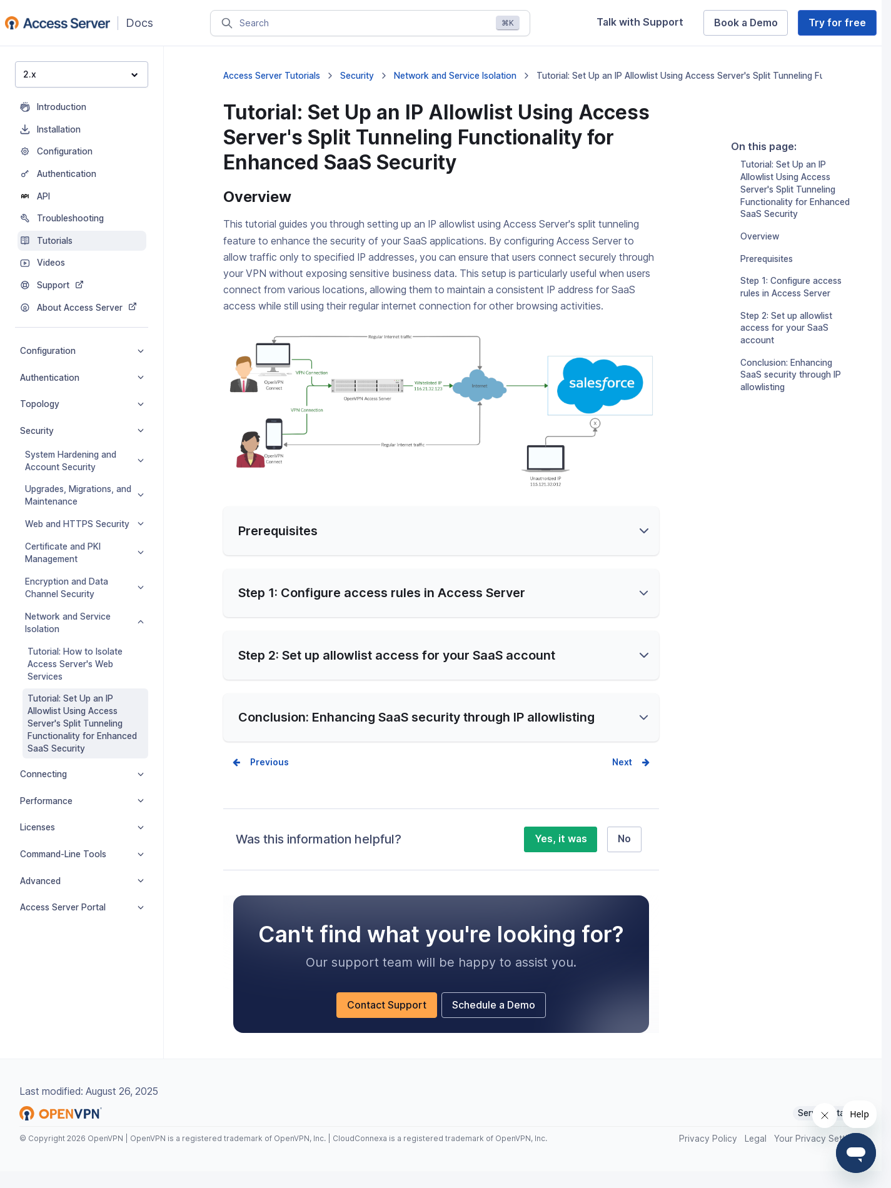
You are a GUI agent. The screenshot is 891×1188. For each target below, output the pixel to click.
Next (622, 768)
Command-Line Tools (82, 854)
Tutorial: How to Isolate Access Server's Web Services (75, 664)
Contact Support (386, 1011)
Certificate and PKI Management (84, 552)
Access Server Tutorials (271, 76)
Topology (82, 404)
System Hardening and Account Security (84, 461)
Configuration (82, 351)
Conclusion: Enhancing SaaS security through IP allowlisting (790, 391)
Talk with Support (640, 22)
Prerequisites (766, 275)
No (624, 844)
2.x (80, 74)
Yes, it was (561, 844)
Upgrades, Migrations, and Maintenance (84, 495)
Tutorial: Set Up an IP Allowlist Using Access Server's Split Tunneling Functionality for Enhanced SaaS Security (82, 723)
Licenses (82, 827)
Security (82, 431)
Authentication (82, 378)
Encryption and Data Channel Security (84, 587)
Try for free (837, 23)
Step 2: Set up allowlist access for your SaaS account (786, 344)
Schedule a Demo (493, 1011)
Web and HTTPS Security (84, 524)
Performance (82, 801)
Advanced (82, 881)
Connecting (82, 774)
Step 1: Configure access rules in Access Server (791, 303)
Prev (260, 768)
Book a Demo (746, 23)
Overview (759, 253)
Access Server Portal (82, 907)
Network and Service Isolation (84, 623)
